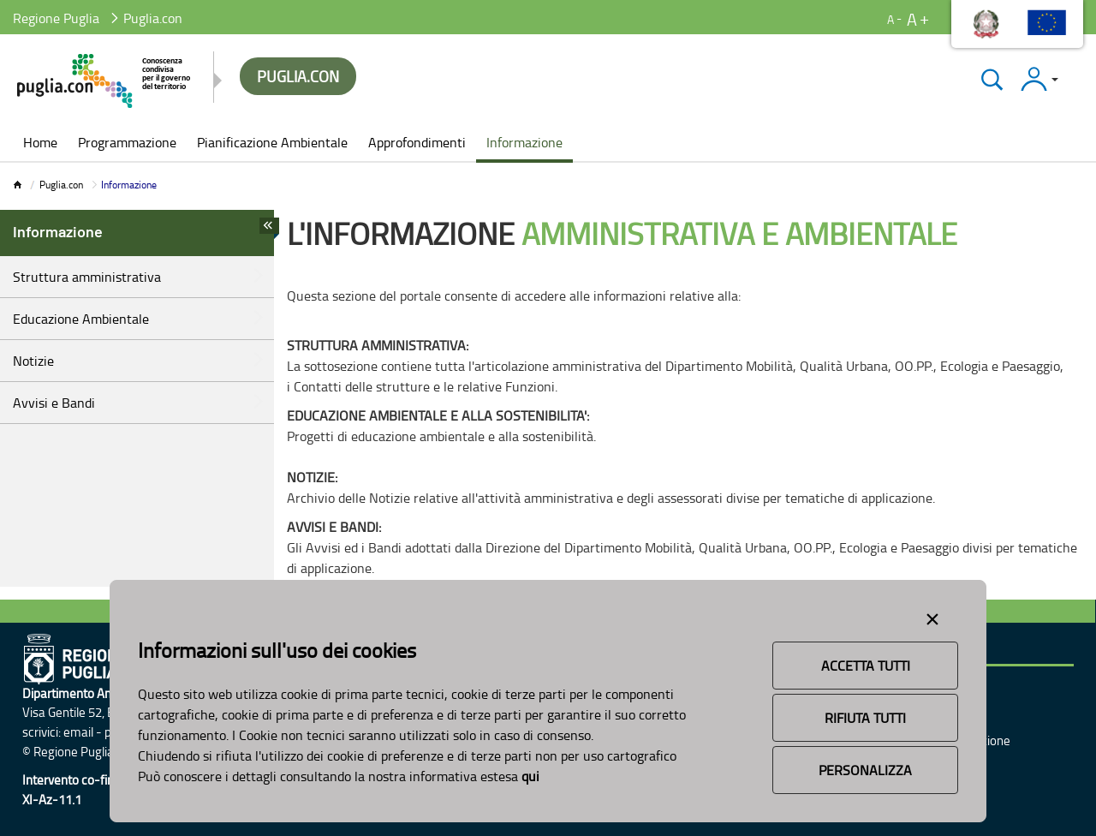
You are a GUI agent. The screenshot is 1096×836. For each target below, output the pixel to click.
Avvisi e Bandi (54, 402)
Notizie (33, 360)
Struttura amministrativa (87, 276)
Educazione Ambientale (81, 318)
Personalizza (865, 770)
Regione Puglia (56, 18)
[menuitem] (40, 144)
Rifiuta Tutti (865, 717)
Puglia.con (61, 184)
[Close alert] (932, 615)
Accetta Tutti (865, 665)
